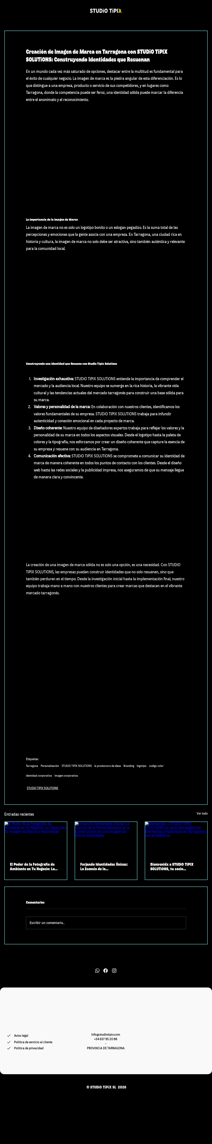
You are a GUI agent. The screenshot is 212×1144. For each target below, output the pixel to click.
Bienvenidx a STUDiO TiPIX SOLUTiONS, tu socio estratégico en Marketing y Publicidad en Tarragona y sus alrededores (175, 866)
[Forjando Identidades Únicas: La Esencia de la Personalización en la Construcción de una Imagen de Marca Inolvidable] (106, 839)
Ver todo (202, 813)
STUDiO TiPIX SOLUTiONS (77, 766)
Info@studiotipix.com (105, 1034)
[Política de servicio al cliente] (33, 1042)
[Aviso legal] (33, 1035)
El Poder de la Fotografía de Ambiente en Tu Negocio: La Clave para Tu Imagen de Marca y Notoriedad (35, 866)
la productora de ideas (107, 766)
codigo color (156, 766)
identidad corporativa (39, 775)
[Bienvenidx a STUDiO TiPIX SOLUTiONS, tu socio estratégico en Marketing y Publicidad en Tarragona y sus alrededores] (176, 839)
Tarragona (32, 766)
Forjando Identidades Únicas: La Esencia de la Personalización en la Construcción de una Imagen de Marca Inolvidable (106, 866)
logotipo (141, 766)
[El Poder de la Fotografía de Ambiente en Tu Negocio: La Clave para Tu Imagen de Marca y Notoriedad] (36, 839)
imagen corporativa (66, 775)
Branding (129, 766)
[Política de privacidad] (31, 1048)
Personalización (50, 766)
